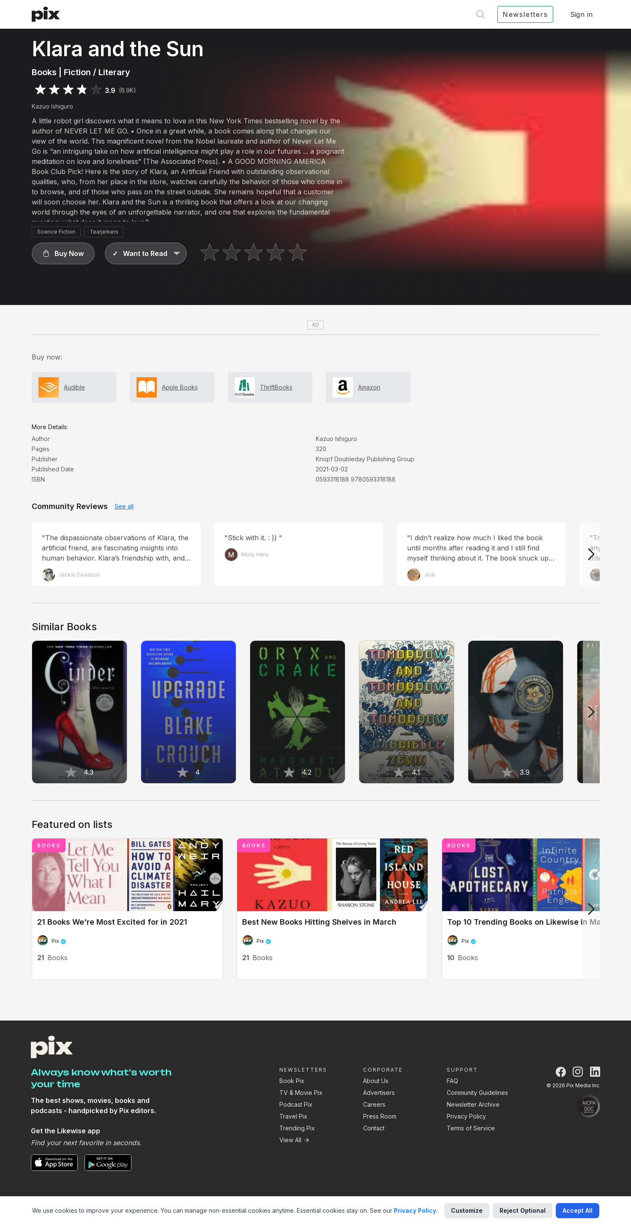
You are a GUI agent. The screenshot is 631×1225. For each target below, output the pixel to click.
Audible (74, 387)
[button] (63, 253)
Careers (374, 1104)
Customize (467, 1210)
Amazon (369, 387)
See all (124, 506)
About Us (375, 1080)
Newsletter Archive (473, 1104)
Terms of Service (471, 1128)
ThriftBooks (276, 387)
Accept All (578, 1210)
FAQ (452, 1080)
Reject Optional (523, 1210)
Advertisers (379, 1092)
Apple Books (180, 387)
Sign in (581, 14)
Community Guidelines (477, 1092)
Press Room (379, 1116)
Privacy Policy (466, 1116)
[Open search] (480, 14)
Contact (374, 1128)
